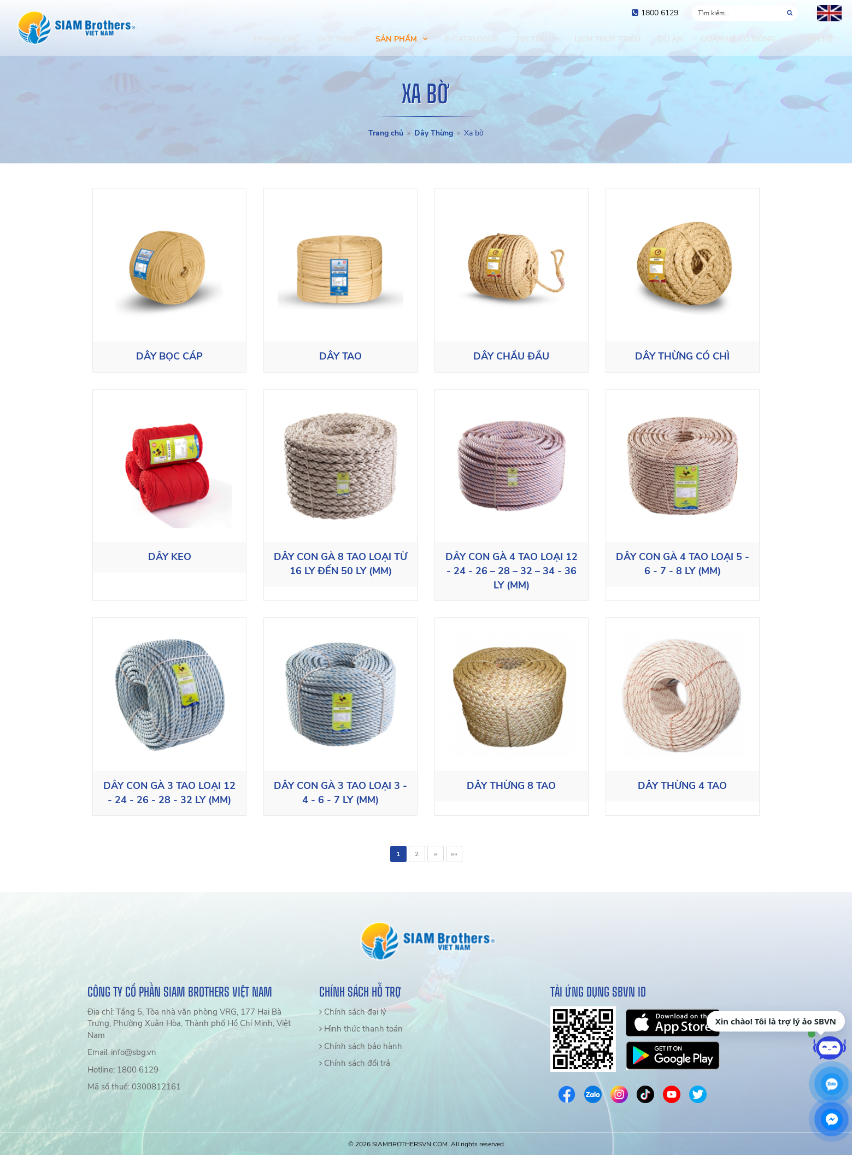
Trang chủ (385, 133)
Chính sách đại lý (352, 1011)
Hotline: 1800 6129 (122, 1069)
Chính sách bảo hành (360, 1046)
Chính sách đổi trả (354, 1063)
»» (454, 854)
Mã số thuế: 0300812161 (134, 1086)
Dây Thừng (433, 133)
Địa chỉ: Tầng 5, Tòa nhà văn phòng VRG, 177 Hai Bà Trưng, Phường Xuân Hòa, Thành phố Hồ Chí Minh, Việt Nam (189, 1023)
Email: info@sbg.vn (121, 1052)
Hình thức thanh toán (361, 1028)
